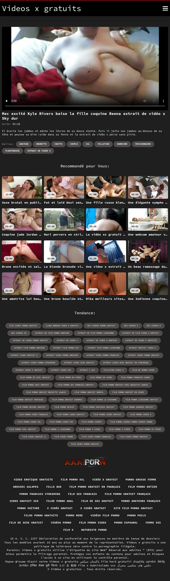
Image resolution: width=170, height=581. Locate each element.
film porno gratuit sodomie (67, 399)
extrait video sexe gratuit (79, 362)
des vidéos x (131, 325)
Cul (88, 144)
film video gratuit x (34, 436)
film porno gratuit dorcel (89, 392)
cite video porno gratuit (23, 325)
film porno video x (140, 414)
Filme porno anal (59, 501)
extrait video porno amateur (62, 355)
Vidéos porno (61, 522)
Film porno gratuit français (128, 494)
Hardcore (122, 144)
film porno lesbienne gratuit (142, 399)
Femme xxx (153, 522)
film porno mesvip (64, 407)
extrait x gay (87, 370)
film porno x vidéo (119, 429)
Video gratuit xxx (24, 501)
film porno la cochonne (104, 399)
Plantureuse (12, 150)
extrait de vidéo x (39, 150)
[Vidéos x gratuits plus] (165, 8)
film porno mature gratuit (31, 407)
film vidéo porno (63, 436)
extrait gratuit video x (142, 348)
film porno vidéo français (33, 414)
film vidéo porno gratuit (85, 444)
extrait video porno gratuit (143, 355)
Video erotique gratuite (33, 479)
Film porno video (92, 522)
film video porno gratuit (134, 436)
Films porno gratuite (41, 515)
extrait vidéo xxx (61, 370)
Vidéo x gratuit (105, 479)
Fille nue (54, 486)
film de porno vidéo (143, 370)
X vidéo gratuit (60, 508)
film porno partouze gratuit (98, 407)
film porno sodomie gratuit (138, 407)
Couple (74, 144)
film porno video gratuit (71, 414)
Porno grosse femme (141, 479)
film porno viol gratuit (22, 429)
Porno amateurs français (140, 501)
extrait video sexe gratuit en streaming (126, 362)
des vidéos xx (18, 333)
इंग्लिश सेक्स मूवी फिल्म (43, 565)
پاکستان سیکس (89, 561)
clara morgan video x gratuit (62, 325)
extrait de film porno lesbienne (96, 333)
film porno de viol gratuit (35, 377)
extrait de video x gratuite (141, 340)
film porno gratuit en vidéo (128, 392)
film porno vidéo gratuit (107, 414)
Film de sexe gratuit (26, 522)
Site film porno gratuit (133, 508)
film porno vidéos (92, 422)
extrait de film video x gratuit (141, 333)
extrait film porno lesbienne (104, 348)
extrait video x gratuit (29, 370)
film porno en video (101, 377)
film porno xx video (150, 429)
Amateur (23, 144)
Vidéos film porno (105, 515)
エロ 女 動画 (67, 565)
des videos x (154, 325)
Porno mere (74, 515)
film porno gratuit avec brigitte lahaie (125, 385)
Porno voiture (28, 508)
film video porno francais (96, 436)
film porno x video (89, 429)
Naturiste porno (94, 530)
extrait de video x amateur (101, 340)
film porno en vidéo (70, 377)
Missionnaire (143, 144)
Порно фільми (15, 561)
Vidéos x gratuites (67, 569)
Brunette (41, 144)
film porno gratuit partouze (27, 399)
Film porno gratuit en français (94, 486)
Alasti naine (37, 561)
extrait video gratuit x (24, 355)
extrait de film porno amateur (52, 333)
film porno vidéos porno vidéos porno (131, 422)
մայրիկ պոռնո (144, 561)
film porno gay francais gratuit (76, 385)
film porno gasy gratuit (35, 385)
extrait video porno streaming (38, 362)
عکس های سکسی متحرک (134, 565)
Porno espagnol (126, 522)
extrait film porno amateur (29, 348)
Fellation (103, 144)
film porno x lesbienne (58, 429)
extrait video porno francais (102, 355)
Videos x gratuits (63, 561)
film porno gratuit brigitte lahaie (46, 392)
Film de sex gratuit (97, 501)
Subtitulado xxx (103, 565)
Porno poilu (136, 515)
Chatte (58, 144)
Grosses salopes (25, 486)
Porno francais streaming (39, 494)
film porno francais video (135, 377)
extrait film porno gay (66, 348)
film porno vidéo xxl (29, 422)
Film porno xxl (73, 479)
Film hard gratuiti (116, 561)
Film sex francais (82, 494)
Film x (68, 530)
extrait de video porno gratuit (30, 340)
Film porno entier (142, 486)
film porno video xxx (61, 422)
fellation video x (114, 370)
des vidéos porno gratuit (101, 325)
